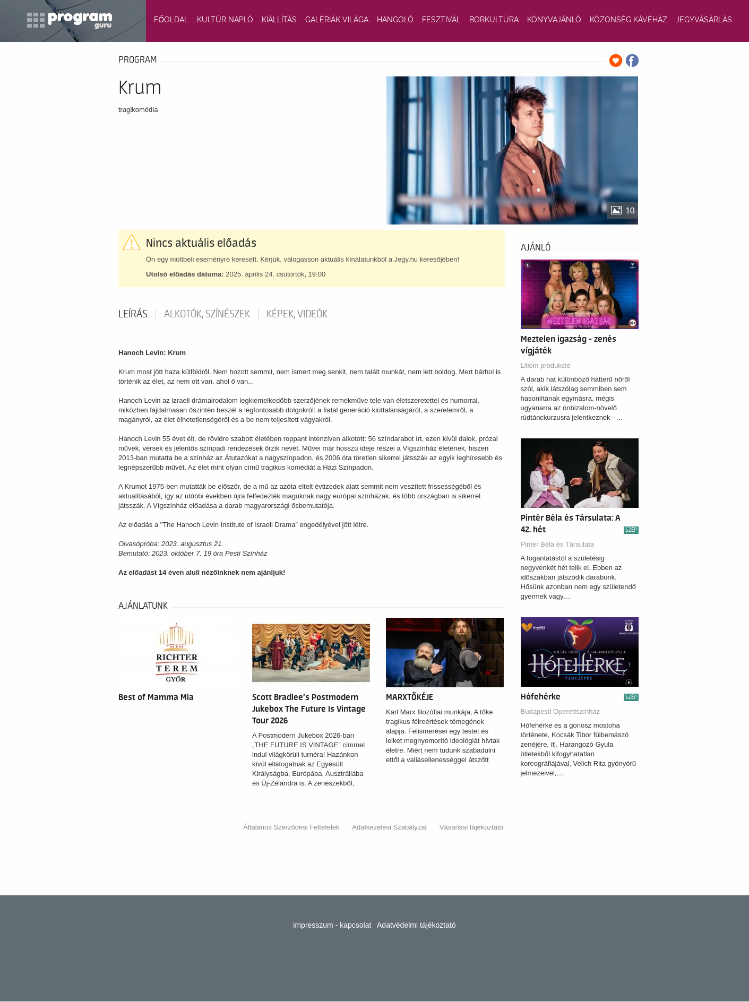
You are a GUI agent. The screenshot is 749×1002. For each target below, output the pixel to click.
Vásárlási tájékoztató (471, 827)
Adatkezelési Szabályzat (389, 827)
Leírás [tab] (133, 314)
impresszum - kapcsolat (332, 925)
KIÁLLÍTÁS (279, 19)
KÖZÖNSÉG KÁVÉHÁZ (628, 19)
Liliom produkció (546, 365)
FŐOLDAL (171, 19)
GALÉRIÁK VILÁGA (336, 19)
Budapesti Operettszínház (560, 711)
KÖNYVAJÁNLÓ (554, 19)
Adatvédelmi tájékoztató (416, 925)
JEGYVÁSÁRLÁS (704, 19)
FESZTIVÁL (441, 19)
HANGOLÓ (395, 19)
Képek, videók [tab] (297, 314)
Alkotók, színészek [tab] (207, 314)
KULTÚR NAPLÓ (225, 19)
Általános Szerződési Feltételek (291, 827)
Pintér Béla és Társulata (558, 544)
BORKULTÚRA (494, 19)
